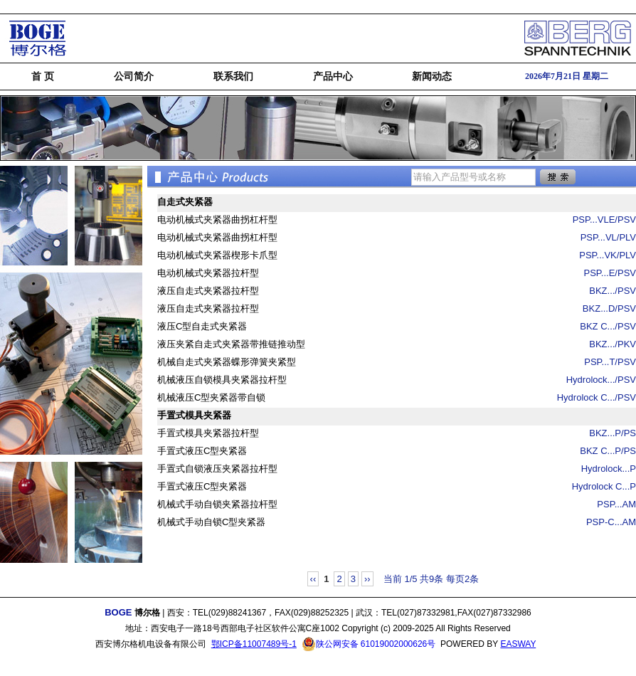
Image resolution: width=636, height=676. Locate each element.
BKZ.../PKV (612, 344)
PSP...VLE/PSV (604, 219)
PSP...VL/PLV (608, 237)
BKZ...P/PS (612, 433)
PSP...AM (616, 504)
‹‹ (313, 579)
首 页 (42, 76)
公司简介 (134, 76)
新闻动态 (432, 76)
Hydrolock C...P (604, 486)
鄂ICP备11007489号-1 (254, 644)
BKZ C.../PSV (608, 326)
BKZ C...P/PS (608, 450)
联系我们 (233, 76)
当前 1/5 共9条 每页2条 (431, 579)
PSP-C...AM (611, 522)
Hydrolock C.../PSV (596, 397)
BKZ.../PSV (612, 290)
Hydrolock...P (608, 468)
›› (367, 579)
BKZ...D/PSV (609, 308)
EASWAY (518, 644)
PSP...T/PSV (610, 362)
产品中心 (333, 76)
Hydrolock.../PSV (601, 379)
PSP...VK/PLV (607, 255)
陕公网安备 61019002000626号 (369, 644)
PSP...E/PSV (610, 273)
